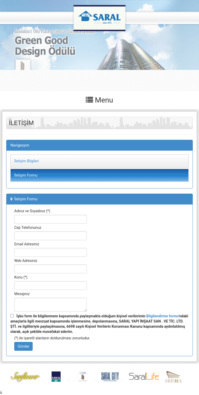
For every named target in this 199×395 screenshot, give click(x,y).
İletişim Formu (25, 175)
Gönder (23, 346)
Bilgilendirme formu (162, 316)
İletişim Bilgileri (26, 161)
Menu (99, 100)
